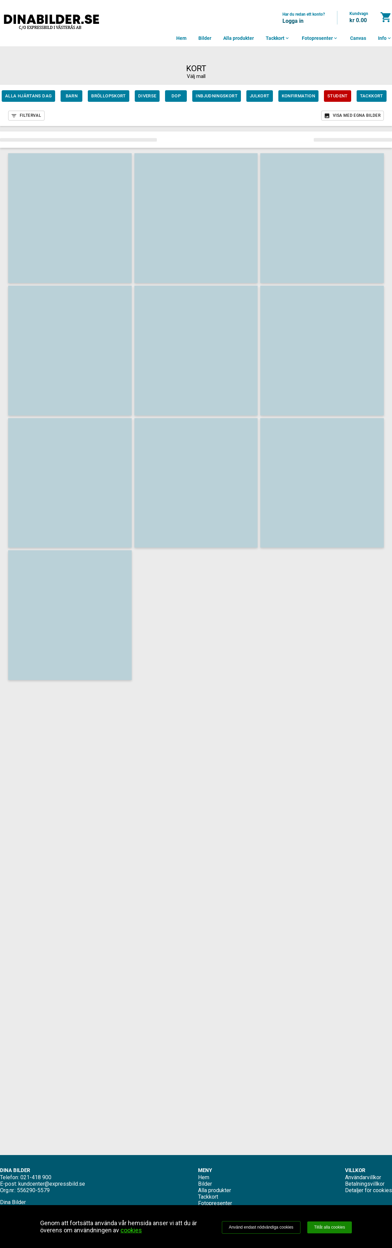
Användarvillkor (363, 1177)
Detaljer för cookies (368, 1190)
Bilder (204, 38)
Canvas (358, 38)
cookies (131, 1230)
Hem (181, 38)
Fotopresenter (320, 38)
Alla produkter (238, 38)
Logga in (293, 21)
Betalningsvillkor (365, 1184)
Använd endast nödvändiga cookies (261, 1227)
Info (385, 38)
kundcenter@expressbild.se (51, 1184)
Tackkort (278, 38)
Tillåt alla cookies (329, 1227)
